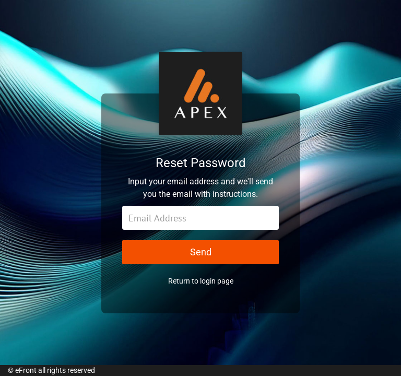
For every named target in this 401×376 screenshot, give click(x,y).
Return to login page (200, 281)
